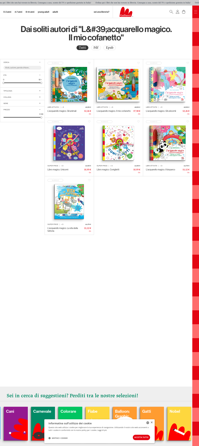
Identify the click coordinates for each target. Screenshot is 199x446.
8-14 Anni (30, 11)
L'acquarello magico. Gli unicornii (161, 111)
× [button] (152, 422)
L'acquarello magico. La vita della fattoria (63, 229)
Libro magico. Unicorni (58, 169)
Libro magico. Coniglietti (108, 169)
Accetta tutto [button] (139, 437)
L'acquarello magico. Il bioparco (160, 169)
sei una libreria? (101, 11)
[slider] (3, 83)
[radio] (82, 47)
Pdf (96, 48)
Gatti (157, 410)
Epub (109, 48)
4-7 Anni (18, 11)
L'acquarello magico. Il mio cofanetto (114, 111)
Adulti (55, 11)
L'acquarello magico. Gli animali (62, 111)
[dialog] (99, 431)
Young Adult (43, 11)
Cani (17, 410)
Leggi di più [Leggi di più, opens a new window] (102, 429)
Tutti (82, 48)
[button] (58, 437)
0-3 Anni (7, 11)
